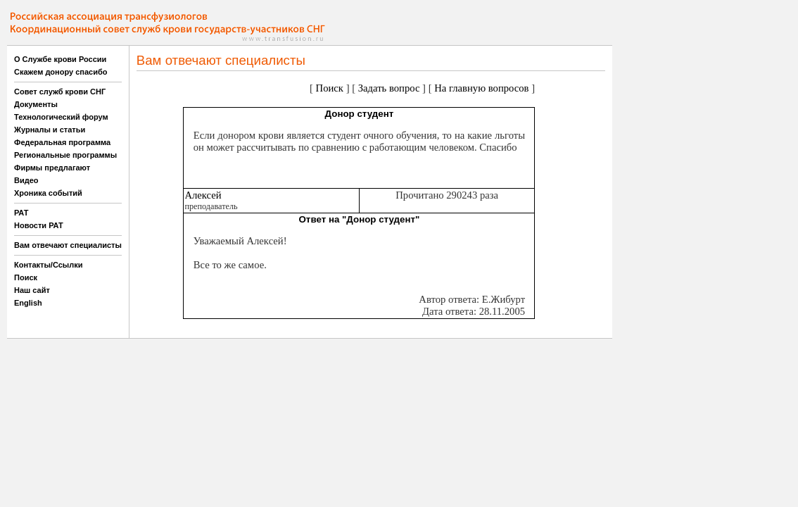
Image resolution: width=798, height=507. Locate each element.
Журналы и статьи (49, 129)
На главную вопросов (481, 88)
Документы (36, 104)
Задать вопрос (389, 88)
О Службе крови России (60, 59)
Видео (26, 180)
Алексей (202, 195)
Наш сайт (32, 290)
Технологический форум (61, 117)
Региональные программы (65, 155)
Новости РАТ (38, 225)
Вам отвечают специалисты (68, 245)
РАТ (21, 212)
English (28, 303)
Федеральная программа (62, 142)
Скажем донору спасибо (60, 72)
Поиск (25, 277)
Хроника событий (48, 193)
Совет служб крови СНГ (60, 91)
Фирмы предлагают (52, 167)
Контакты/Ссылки (48, 265)
